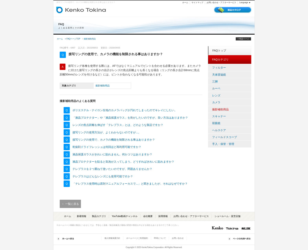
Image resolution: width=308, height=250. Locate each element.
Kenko (217, 228)
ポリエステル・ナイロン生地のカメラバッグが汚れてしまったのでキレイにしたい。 (124, 110)
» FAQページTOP (72, 39)
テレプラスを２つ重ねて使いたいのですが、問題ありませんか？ (112, 168)
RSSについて (160, 238)
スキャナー (219, 116)
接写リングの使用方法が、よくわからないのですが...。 (106, 132)
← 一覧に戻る (70, 203)
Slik (246, 228)
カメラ (216, 102)
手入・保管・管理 (223, 144)
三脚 (215, 81)
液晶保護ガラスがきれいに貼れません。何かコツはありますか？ (112, 154)
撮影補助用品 (90, 39)
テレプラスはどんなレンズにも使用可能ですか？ (102, 176)
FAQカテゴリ (220, 59)
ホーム (185, 2)
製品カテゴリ (99, 216)
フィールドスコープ (224, 137)
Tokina (232, 228)
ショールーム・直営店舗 (227, 216)
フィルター (219, 67)
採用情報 (163, 216)
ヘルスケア (219, 130)
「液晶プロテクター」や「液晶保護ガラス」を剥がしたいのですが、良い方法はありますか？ (130, 117)
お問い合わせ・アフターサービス (221, 2)
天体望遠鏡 (219, 74)
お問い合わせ (178, 238)
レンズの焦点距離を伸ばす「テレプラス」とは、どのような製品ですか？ (117, 124)
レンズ (216, 95)
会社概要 (148, 216)
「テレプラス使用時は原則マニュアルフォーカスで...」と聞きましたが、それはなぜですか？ (130, 183)
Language (245, 2)
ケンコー (70, 10)
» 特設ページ (243, 39)
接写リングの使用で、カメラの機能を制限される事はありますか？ (113, 139)
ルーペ (216, 88)
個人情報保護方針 (112, 238)
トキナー (96, 9)
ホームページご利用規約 (137, 238)
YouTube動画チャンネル (125, 216)
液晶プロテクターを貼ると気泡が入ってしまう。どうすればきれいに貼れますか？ (123, 161)
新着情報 (81, 216)
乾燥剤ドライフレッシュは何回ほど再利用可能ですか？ (106, 146)
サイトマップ (197, 2)
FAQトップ (219, 50)
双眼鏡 (216, 123)
